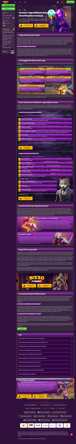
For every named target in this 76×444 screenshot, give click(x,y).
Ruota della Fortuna (9, 5)
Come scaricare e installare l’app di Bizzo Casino (8, 36)
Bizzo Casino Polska (66, 416)
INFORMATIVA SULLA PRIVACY (62, 405)
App (27, 2)
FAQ (3, 46)
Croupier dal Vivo (7, 16)
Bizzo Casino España (30, 412)
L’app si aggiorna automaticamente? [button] (27, 374)
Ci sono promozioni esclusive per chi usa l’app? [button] (29, 362)
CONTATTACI (63, 408)
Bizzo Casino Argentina (44, 412)
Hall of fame (6, 23)
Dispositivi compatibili (7, 41)
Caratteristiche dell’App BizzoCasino (7, 39)
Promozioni (8, 18)
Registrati (70, 2)
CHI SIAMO (53, 408)
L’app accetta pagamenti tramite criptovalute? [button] (29, 350)
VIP (4, 26)
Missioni (6, 9)
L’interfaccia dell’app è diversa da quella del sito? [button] (30, 354)
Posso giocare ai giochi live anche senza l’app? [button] (29, 366)
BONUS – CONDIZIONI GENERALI (32, 408)
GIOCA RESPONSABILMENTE (28, 405)
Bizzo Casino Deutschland (59, 412)
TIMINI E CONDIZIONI (44, 405)
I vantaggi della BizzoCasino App (8, 33)
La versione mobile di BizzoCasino (7, 44)
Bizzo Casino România (39, 416)
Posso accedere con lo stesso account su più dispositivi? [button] (32, 358)
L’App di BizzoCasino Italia (8, 31)
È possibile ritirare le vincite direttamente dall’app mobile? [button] (32, 346)
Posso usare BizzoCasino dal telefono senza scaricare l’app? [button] (33, 342)
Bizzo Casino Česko (53, 416)
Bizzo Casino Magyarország (59, 420)
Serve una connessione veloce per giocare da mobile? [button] (31, 370)
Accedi (62, 2)
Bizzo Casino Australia (25, 416)
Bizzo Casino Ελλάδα (44, 420)
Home (17, 2)
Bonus (22, 2)
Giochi (5, 13)
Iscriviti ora (22, 328)
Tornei (5, 21)
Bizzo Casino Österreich (30, 420)
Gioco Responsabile (6, 48)
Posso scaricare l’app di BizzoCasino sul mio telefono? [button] (31, 338)
